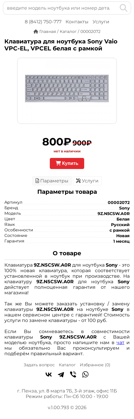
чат (120, 342)
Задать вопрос (39, 364)
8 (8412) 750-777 (43, 21)
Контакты (77, 21)
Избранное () (95, 364)
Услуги (101, 21)
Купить (67, 163)
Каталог (67, 364)
